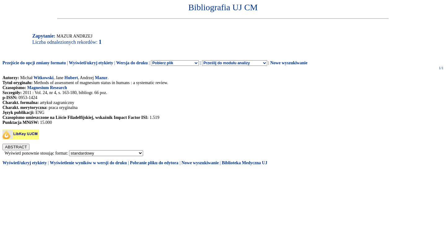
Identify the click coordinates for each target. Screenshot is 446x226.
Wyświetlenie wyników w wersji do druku (88, 162)
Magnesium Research (47, 87)
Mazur (101, 77)
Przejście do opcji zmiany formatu (34, 63)
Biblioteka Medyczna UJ (244, 162)
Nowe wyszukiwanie (288, 63)
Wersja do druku (132, 63)
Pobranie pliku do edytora (154, 162)
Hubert (71, 77)
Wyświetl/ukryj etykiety (91, 63)
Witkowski (43, 77)
